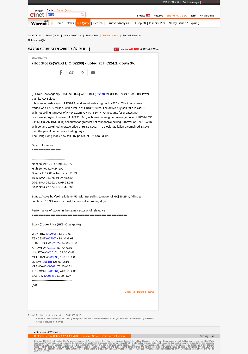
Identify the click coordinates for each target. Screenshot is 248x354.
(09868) (51, 266)
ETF (193, 15)
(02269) (100, 94)
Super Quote (64, 10)
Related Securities (132, 35)
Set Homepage (191, 2)
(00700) (51, 238)
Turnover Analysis (117, 23)
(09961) (54, 271)
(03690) (54, 257)
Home (59, 23)
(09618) (47, 261)
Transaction (92, 35)
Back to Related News (139, 291)
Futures (158, 15)
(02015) (52, 252)
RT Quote (83, 23)
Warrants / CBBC (177, 15)
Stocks (143, 15)
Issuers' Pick (157, 23)
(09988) (49, 275)
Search (98, 23)
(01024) (57, 243)
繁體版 (166, 2)
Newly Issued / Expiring (184, 23)
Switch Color (210, 2)
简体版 (175, 2)
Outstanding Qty (36, 40)
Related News (110, 35)
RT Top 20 (139, 23)
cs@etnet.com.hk (116, 336)
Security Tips (207, 336)
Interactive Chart (72, 35)
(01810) (51, 247)
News (70, 23)
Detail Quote (52, 35)
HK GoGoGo (207, 15)
